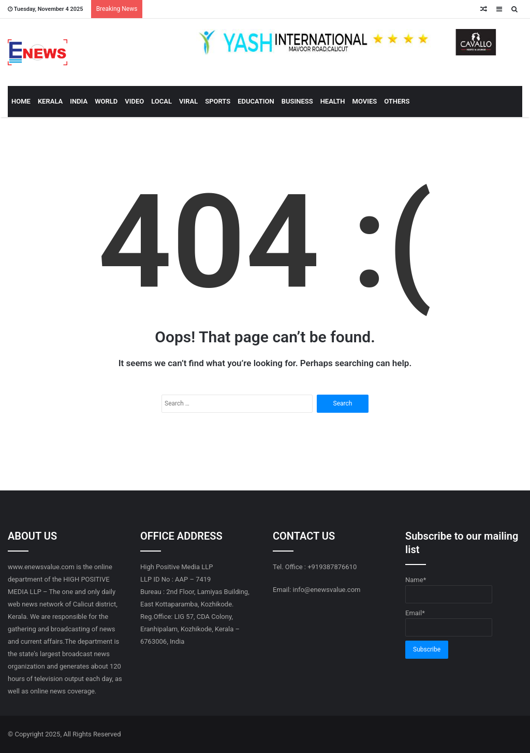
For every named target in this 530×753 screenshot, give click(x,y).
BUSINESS (297, 101)
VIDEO (134, 101)
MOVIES (364, 101)
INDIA (78, 101)
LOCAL (161, 101)
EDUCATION (256, 101)
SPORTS (217, 101)
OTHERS (396, 101)
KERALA (50, 101)
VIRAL (188, 101)
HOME (21, 101)
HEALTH (332, 101)
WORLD (106, 101)
